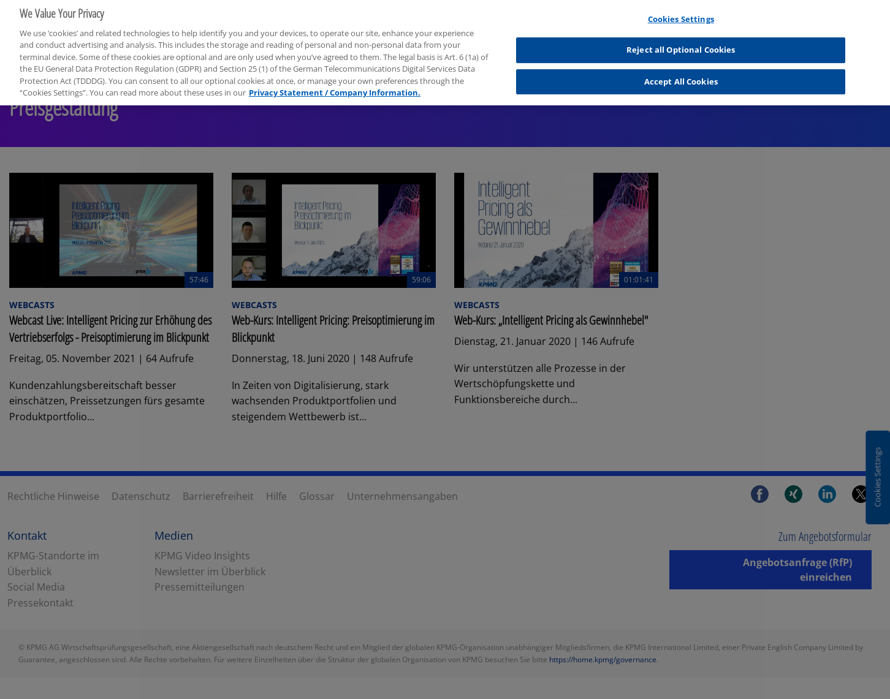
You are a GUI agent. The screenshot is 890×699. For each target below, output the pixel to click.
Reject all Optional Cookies (681, 44)
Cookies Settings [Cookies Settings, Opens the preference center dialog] (681, 14)
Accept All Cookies (681, 76)
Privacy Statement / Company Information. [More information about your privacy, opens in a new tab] (334, 87)
